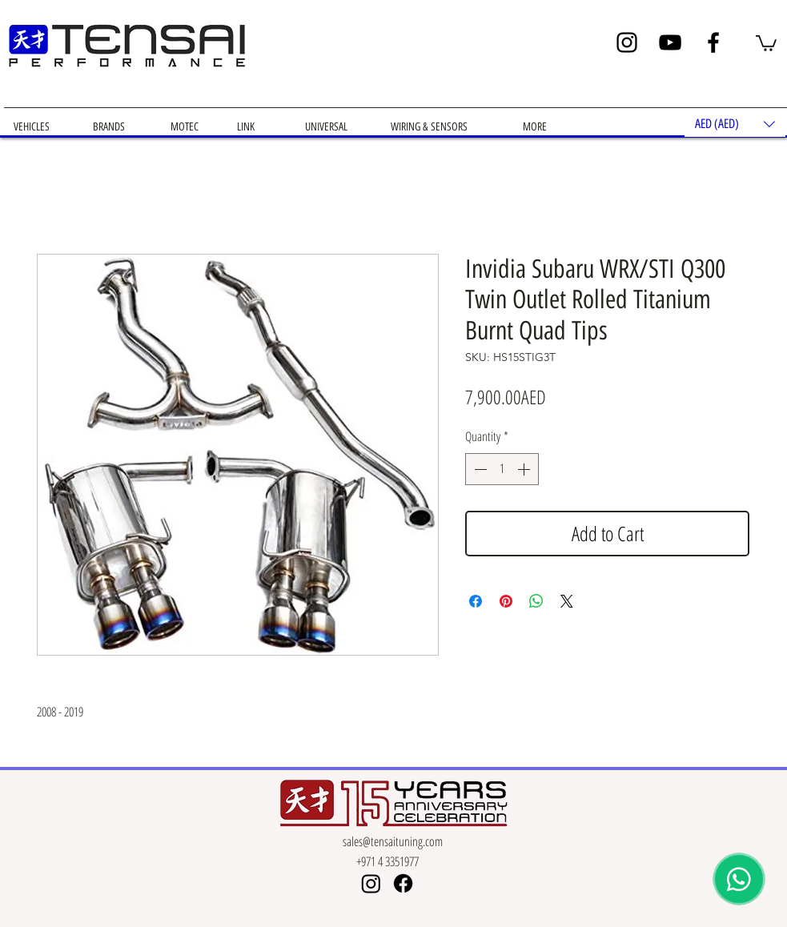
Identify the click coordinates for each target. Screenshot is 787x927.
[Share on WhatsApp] (536, 601)
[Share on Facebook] (475, 601)
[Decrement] (479, 469)
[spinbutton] (502, 469)
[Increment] (525, 469)
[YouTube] (670, 42)
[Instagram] (626, 42)
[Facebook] (713, 42)
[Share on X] (566, 601)
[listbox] (735, 123)
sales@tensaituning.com (393, 841)
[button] (766, 42)
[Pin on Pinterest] (506, 601)
